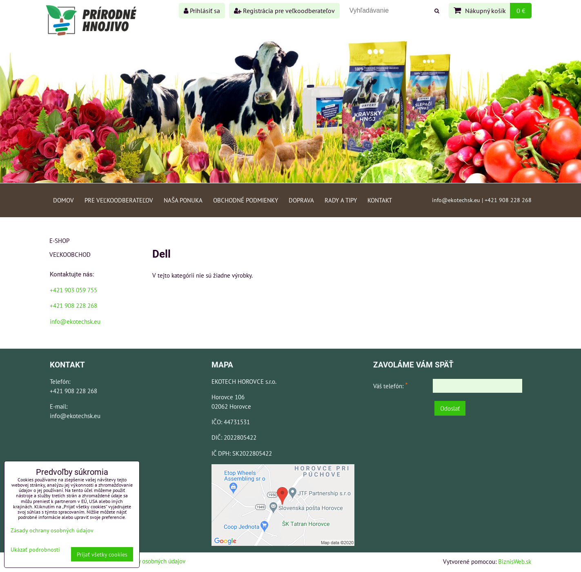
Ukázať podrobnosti (35, 549)
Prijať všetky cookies (102, 554)
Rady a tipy (341, 200)
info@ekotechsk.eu (75, 321)
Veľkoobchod (70, 254)
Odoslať (450, 408)
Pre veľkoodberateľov (119, 200)
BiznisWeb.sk (514, 561)
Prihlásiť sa (202, 11)
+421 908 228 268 (73, 305)
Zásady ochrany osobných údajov (143, 561)
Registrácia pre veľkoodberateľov (284, 11)
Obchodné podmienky (245, 200)
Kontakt (379, 200)
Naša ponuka (183, 200)
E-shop (59, 240)
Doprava (301, 200)
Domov (63, 200)
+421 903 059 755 (73, 290)
